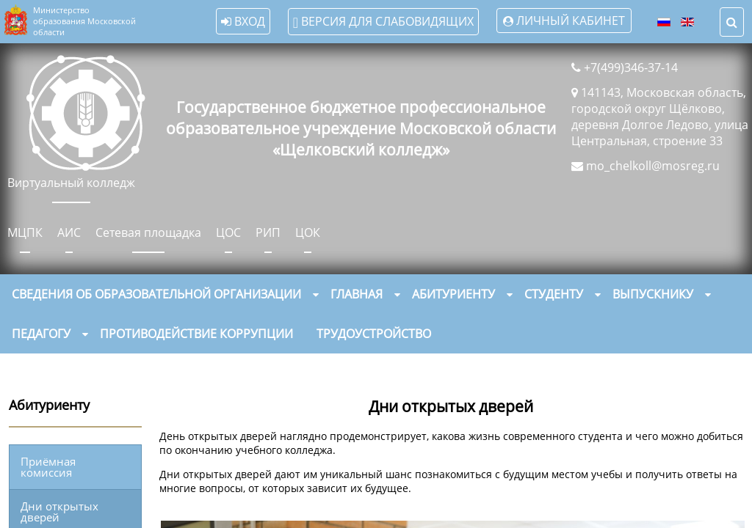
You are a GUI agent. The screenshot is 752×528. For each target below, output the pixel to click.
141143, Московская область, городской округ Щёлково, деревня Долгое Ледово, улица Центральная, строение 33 (659, 116)
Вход (242, 21)
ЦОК (307, 232)
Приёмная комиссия (48, 467)
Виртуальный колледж (71, 183)
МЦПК (25, 232)
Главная (356, 294)
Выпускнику (652, 294)
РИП (268, 232)
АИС (69, 232)
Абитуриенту (453, 294)
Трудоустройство (374, 334)
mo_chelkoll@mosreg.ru (653, 166)
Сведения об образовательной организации (156, 294)
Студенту (553, 294)
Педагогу (41, 334)
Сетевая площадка (148, 232)
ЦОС (228, 232)
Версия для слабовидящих (382, 21)
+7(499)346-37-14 (631, 67)
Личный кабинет (570, 20)
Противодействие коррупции (196, 334)
